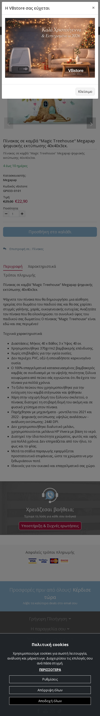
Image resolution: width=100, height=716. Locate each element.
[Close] (93, 7)
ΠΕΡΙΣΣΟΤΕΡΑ (50, 669)
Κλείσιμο (85, 91)
